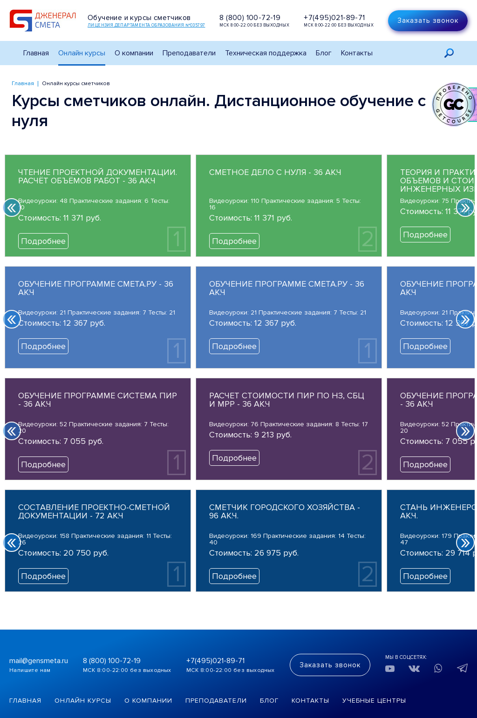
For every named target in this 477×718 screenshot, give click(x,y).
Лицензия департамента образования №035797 (146, 25)
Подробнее (43, 241)
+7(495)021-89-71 (334, 17)
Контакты (357, 53)
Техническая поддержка (266, 53)
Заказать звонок (427, 20)
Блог (324, 53)
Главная (36, 53)
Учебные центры (374, 701)
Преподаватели (189, 53)
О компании (148, 701)
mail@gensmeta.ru (38, 660)
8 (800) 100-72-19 (249, 17)
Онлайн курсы (81, 53)
